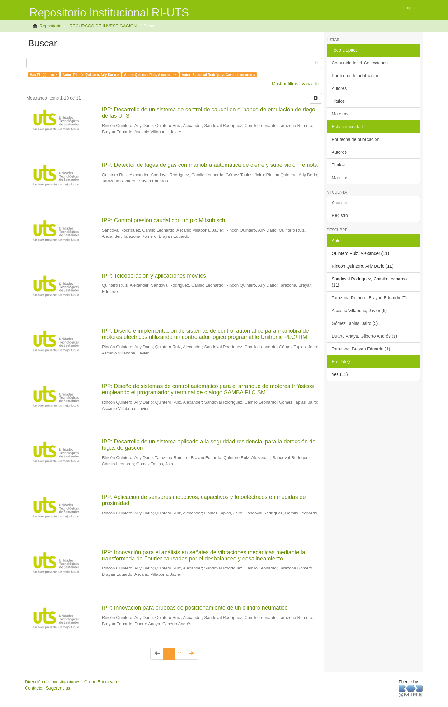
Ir (316, 62)
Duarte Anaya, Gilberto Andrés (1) (364, 336)
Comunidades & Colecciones (360, 62)
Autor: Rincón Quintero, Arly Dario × (91, 75)
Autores (339, 88)
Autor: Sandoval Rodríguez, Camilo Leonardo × (218, 75)
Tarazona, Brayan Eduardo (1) (361, 348)
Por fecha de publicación (355, 75)
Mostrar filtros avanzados (296, 83)
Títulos (338, 101)
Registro (340, 215)
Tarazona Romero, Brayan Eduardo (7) (369, 297)
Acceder (340, 202)
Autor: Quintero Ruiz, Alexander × (150, 75)
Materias (340, 113)
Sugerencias (58, 688)
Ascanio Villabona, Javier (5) (359, 310)
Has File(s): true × (43, 75)
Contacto (33, 688)
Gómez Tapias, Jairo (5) (355, 323)
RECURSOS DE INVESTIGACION (103, 25)
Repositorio (51, 25)
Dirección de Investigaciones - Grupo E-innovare (72, 681)
